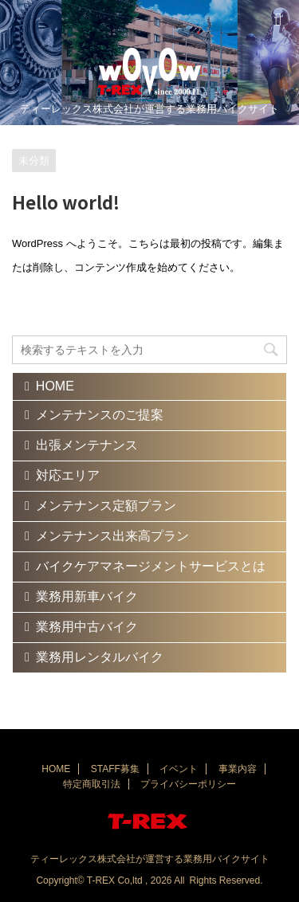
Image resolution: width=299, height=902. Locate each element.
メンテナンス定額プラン (106, 505)
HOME (55, 386)
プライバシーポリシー (188, 784)
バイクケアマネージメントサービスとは (151, 566)
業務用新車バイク (87, 596)
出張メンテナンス (87, 445)
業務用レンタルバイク (99, 657)
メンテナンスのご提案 (99, 415)
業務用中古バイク (87, 626)
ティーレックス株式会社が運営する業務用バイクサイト (149, 859)
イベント (178, 769)
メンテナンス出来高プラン (112, 536)
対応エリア (68, 475)
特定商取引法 (91, 784)
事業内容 (237, 769)
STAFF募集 (115, 769)
